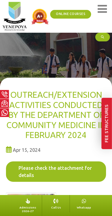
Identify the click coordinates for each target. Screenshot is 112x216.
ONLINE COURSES (72, 14)
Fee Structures (107, 141)
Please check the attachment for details (55, 171)
